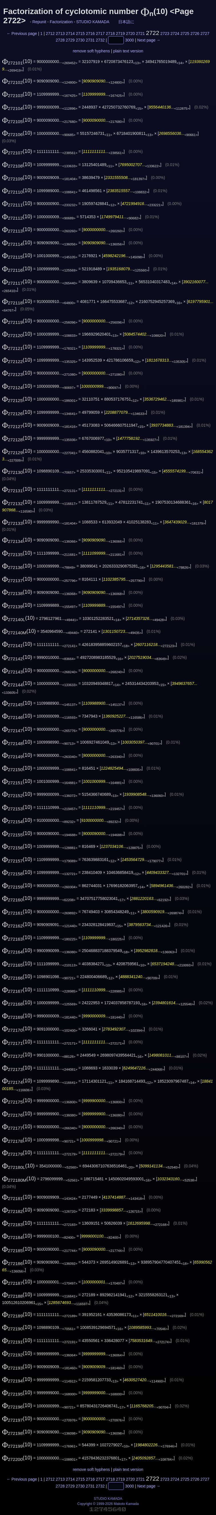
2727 (205, 33)
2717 (100, 33)
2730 (80, 40)
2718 (110, 33)
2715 (80, 33)
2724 (174, 33)
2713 (60, 33)
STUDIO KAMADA (92, 21)
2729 (70, 40)
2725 (184, 33)
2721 (140, 33)
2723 (164, 33)
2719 (120, 33)
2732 (100, 40)
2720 (130, 33)
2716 (90, 33)
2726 (194, 33)
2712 (50, 33)
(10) (17, 61)
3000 (129, 40)
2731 (90, 40)
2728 (60, 40)
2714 (70, 33)
